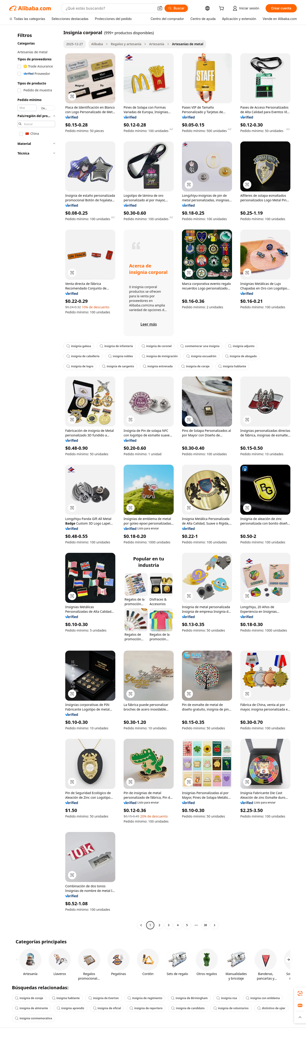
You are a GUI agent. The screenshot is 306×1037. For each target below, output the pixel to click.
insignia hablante (232, 366)
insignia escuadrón (201, 356)
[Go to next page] (214, 925)
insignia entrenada (158, 366)
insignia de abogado (241, 356)
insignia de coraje (195, 366)
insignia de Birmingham (189, 998)
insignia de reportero (146, 1008)
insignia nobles (120, 356)
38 (205, 925)
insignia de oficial (107, 1008)
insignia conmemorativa (33, 1018)
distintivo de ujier (271, 1008)
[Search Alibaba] (109, 8)
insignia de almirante (31, 1008)
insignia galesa (78, 346)
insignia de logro (79, 366)
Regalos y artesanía (126, 44)
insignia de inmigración (160, 356)
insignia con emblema (263, 998)
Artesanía (156, 44)
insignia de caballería (82, 356)
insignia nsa (226, 998)
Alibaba (97, 44)
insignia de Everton (103, 998)
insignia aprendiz (70, 1008)
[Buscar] (176, 8)
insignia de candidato (187, 1008)
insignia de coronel (157, 346)
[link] (300, 993)
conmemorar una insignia (199, 346)
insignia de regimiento (145, 998)
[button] (160, 8)
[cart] (222, 9)
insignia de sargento (118, 366)
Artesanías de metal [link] (187, 44)
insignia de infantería (116, 346)
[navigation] (35, 479)
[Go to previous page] (141, 925)
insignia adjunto (241, 346)
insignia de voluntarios (231, 1008)
